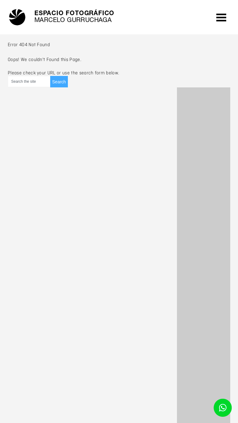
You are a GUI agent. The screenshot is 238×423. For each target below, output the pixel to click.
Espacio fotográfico (74, 17)
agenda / (198, 17)
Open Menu (221, 17)
